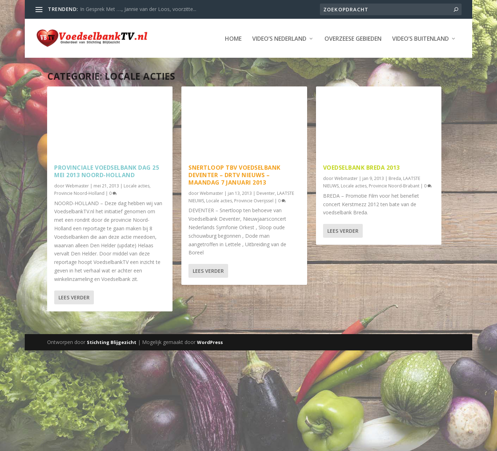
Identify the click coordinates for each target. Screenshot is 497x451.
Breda (395, 200)
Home (49, 60)
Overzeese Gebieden (168, 60)
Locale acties (136, 207)
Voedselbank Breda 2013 (361, 189)
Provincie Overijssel (253, 222)
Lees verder (74, 318)
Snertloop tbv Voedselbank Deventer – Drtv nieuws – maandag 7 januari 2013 (234, 196)
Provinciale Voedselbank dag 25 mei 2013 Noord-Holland (106, 192)
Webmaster (77, 207)
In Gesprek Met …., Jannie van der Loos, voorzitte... (138, 9)
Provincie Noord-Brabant (394, 207)
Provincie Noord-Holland (79, 215)
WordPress (210, 363)
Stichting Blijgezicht (111, 363)
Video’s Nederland (95, 60)
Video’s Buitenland (236, 60)
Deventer (265, 215)
